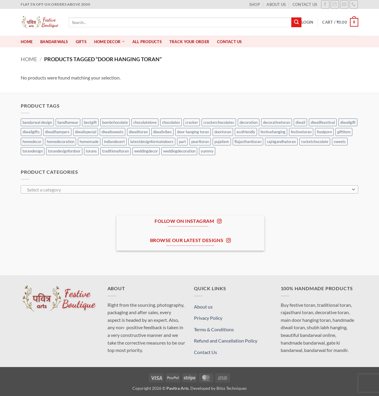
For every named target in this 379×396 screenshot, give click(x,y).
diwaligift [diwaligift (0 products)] (348, 122)
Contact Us (305, 4)
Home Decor (109, 41)
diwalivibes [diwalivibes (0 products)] (162, 131)
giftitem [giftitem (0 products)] (344, 131)
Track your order (189, 41)
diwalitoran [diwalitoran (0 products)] (138, 131)
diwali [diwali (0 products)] (300, 122)
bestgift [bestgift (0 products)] (90, 122)
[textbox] (188, 190)
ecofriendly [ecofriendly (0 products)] (246, 131)
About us (276, 4)
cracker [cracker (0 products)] (191, 122)
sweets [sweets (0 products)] (340, 141)
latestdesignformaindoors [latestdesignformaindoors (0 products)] (152, 141)
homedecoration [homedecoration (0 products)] (60, 141)
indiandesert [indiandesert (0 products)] (114, 141)
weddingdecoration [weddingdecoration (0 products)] (179, 151)
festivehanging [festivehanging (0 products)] (273, 131)
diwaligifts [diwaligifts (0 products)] (31, 131)
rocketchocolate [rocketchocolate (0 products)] (314, 141)
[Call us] (353, 4)
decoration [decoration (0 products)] (249, 122)
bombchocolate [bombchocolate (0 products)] (115, 122)
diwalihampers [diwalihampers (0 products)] (57, 131)
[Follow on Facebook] (325, 4)
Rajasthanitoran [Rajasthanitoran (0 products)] (248, 141)
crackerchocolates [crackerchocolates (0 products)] (218, 122)
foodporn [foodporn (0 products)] (324, 131)
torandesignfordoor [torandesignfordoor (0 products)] (64, 151)
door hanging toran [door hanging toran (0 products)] (193, 131)
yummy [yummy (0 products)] (207, 151)
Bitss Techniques (231, 388)
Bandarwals (54, 41)
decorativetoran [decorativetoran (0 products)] (276, 122)
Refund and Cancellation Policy (225, 340)
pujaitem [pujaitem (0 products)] (221, 141)
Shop (254, 4)
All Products (147, 41)
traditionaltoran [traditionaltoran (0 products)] (115, 151)
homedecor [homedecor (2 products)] (32, 141)
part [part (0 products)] (182, 141)
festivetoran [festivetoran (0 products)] (301, 131)
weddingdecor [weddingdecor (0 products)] (146, 151)
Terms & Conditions (214, 329)
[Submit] (296, 22)
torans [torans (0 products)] (91, 151)
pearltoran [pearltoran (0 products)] (200, 141)
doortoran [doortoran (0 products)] (222, 131)
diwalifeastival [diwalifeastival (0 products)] (323, 122)
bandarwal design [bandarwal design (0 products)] (37, 122)
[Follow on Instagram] (334, 4)
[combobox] (189, 189)
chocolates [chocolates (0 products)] (171, 122)
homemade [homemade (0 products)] (89, 141)
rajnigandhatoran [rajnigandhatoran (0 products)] (281, 141)
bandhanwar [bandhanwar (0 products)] (67, 122)
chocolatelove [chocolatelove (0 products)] (145, 122)
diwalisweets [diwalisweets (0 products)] (112, 131)
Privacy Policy (208, 318)
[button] (307, 22)
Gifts (81, 41)
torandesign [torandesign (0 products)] (33, 151)
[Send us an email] (344, 4)
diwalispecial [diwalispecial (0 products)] (85, 131)
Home (27, 41)
